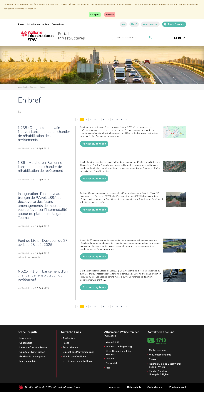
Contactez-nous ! (158, 350)
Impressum (115, 387)
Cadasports (25, 342)
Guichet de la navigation (32, 356)
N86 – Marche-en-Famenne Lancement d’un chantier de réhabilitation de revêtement (40, 166)
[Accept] (95, 14)
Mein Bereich (174, 24)
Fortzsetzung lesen (94, 143)
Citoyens (21, 24)
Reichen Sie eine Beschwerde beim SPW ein (165, 365)
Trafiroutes (69, 338)
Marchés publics (28, 361)
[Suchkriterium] (134, 37)
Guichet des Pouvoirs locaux (78, 352)
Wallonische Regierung (119, 346)
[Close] (109, 14)
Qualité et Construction (32, 352)
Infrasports (25, 338)
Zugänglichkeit (177, 387)
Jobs (108, 367)
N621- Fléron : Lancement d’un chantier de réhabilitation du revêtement (43, 275)
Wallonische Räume (160, 354)
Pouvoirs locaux (58, 24)
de (134, 24)
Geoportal (111, 363)
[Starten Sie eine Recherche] (151, 37)
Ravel (66, 342)
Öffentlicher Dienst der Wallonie (118, 353)
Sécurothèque (70, 347)
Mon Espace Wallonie (75, 356)
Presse (153, 359)
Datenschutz (134, 387)
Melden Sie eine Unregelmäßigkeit (159, 373)
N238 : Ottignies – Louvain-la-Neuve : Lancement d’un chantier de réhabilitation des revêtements (44, 133)
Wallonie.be (150, 24)
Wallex (110, 358)
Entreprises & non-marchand (38, 24)
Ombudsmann (155, 387)
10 (122, 119)
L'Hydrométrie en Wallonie (78, 361)
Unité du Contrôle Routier (33, 347)
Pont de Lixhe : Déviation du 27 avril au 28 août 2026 (42, 242)
